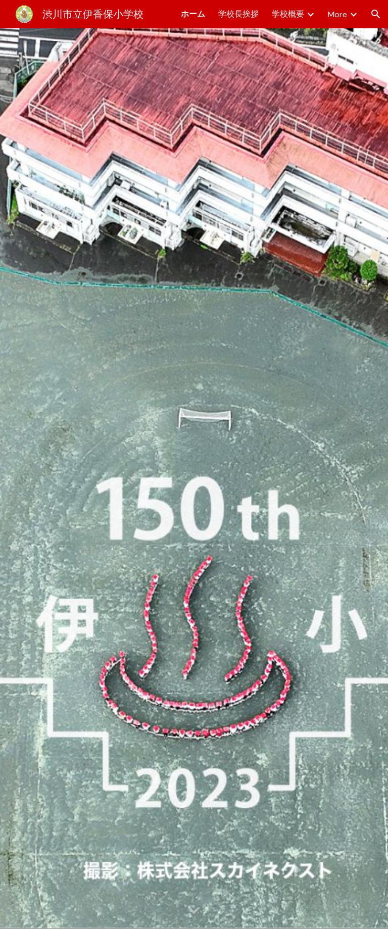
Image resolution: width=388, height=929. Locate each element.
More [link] (337, 14)
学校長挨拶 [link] (238, 14)
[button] (376, 14)
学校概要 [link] (288, 14)
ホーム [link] (193, 14)
